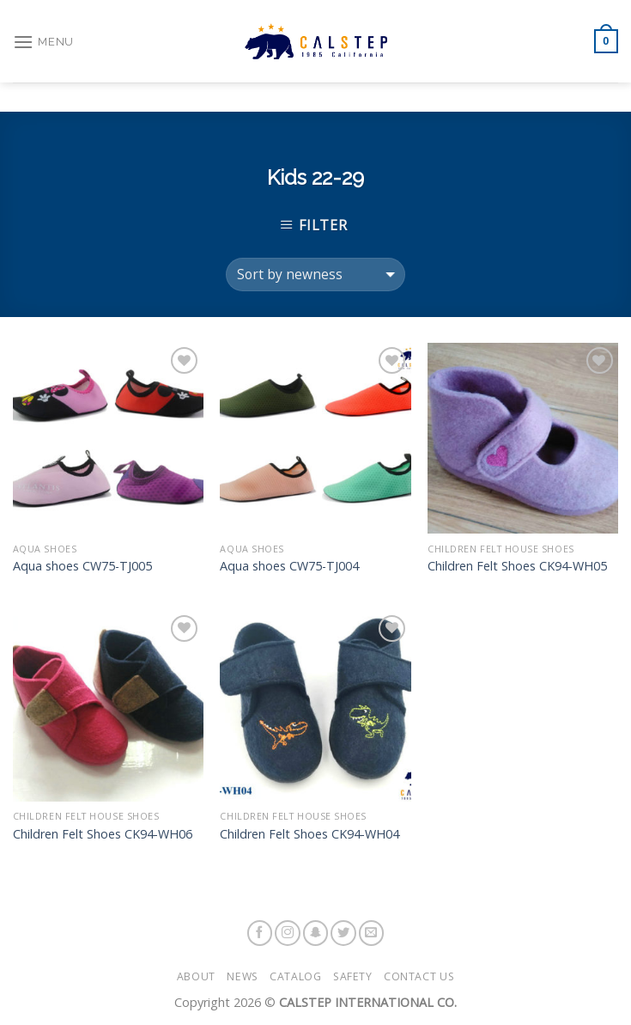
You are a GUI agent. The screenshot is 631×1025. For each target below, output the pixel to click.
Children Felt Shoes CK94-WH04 (309, 834)
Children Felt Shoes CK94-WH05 (517, 566)
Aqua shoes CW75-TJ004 (289, 566)
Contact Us (419, 976)
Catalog (295, 976)
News (242, 976)
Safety (353, 976)
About (196, 976)
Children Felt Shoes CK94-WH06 (102, 834)
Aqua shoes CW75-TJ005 (82, 566)
